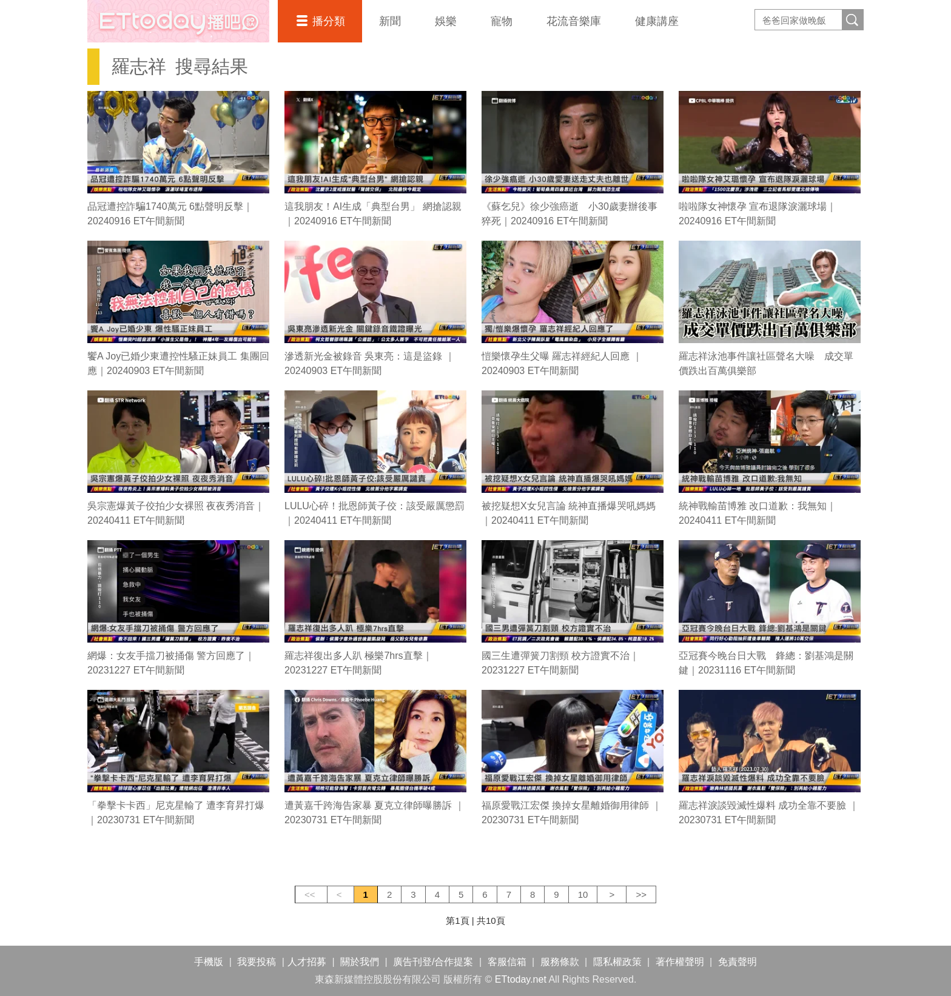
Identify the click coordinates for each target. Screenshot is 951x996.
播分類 (328, 21)
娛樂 (446, 21)
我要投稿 (256, 962)
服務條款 (559, 962)
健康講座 (657, 21)
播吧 (178, 21)
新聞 (390, 21)
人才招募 (306, 962)
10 (583, 894)
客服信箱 (507, 962)
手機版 (208, 962)
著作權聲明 (680, 962)
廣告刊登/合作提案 (433, 962)
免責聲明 (737, 962)
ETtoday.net (520, 979)
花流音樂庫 (573, 21)
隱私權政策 (617, 962)
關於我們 (359, 962)
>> (641, 894)
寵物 (501, 21)
